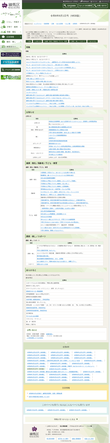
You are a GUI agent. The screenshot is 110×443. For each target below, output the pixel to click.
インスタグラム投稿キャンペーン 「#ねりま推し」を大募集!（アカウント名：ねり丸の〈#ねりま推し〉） (59, 106)
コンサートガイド (31, 92)
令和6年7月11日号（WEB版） (56, 410)
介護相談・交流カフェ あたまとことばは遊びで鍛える (58, 172)
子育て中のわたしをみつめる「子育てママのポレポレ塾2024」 (60, 222)
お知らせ (38, 41)
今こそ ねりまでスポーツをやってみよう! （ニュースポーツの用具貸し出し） (51, 67)
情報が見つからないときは (64, 419)
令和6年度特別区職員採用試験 (58, 141)
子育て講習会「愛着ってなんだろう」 (52, 230)
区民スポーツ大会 (42, 264)
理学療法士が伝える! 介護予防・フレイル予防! (55, 189)
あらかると (93, 41)
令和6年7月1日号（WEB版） (35, 410)
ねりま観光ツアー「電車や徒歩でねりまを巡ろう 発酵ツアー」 (57, 261)
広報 (52, 23)
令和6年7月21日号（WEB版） (78, 410)
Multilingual (86, 1)
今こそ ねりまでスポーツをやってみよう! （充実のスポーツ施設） (47, 70)
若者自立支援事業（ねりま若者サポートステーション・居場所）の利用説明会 (73, 121)
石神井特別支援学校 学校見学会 (36, 310)
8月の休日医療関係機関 (48, 178)
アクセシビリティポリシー (77, 426)
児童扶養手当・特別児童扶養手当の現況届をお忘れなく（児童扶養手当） (63, 200)
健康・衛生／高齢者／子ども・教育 (56, 41)
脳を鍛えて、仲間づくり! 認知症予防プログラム (56, 194)
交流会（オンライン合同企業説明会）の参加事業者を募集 (67, 146)
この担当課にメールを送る (35, 338)
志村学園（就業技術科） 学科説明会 (38, 299)
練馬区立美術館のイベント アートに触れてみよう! (42, 87)
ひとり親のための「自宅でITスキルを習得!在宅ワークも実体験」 (61, 227)
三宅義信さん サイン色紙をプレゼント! (38, 73)
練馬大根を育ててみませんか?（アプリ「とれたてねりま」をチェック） (48, 98)
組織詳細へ (49, 334)
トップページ (38, 23)
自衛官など (52, 138)
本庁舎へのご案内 (63, 438)
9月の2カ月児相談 (46, 216)
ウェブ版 (67, 23)
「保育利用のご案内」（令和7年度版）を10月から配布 (58, 208)
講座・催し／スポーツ (78, 41)
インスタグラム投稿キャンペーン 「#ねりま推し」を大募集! (45, 103)
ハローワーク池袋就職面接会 (58, 135)
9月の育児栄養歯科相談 (48, 211)
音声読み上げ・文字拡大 (71, 1)
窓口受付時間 (50, 438)
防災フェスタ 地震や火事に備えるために (39, 81)
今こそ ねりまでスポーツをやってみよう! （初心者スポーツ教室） (47, 65)
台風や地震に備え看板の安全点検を (60, 149)
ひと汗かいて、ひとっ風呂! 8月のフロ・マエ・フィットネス (60, 192)
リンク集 (89, 426)
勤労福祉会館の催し (43, 256)
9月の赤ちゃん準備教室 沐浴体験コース (53, 214)
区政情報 (46, 23)
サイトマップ (105, 1)
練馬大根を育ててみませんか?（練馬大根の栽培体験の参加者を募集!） (48, 95)
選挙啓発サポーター (55, 143)
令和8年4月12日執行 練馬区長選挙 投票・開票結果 (45, 393)
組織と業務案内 (76, 438)
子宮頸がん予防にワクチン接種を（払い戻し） (55, 183)
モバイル (94, 1)
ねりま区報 (59, 23)
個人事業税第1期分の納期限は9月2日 (60, 127)
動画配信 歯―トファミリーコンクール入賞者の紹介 (57, 175)
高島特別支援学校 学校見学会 (35, 308)
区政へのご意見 (89, 438)
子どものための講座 (32, 316)
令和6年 (75, 23)
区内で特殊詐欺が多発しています (39, 396)
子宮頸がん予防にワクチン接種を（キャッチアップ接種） (58, 181)
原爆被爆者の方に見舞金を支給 (58, 130)
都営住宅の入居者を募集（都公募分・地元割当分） (64, 152)
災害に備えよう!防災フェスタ (35, 78)
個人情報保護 (63, 426)
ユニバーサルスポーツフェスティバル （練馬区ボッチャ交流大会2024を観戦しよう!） (53, 62)
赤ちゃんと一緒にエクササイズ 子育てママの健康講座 (58, 219)
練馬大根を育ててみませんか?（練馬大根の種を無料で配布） (45, 100)
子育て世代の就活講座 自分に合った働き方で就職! (65, 132)
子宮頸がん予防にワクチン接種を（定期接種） (55, 186)
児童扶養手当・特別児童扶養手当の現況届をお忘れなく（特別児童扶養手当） (65, 203)
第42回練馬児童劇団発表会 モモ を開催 (50, 258)
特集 (29, 41)
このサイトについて (52, 426)
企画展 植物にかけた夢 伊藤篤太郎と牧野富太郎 (42, 89)
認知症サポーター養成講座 (34, 291)
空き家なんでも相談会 (56, 154)
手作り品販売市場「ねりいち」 (46, 250)
